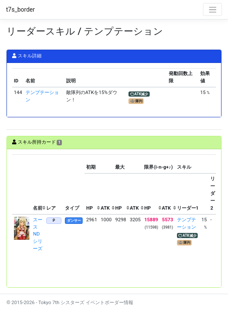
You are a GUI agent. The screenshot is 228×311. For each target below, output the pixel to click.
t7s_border (20, 9)
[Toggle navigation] (212, 9)
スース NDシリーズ (37, 234)
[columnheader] (21, 184)
